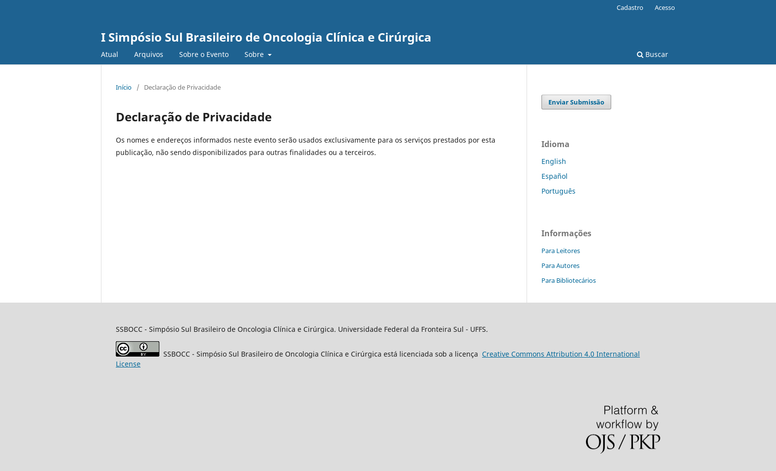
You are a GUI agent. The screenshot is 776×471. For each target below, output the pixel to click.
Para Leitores (560, 250)
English (553, 161)
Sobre (255, 54)
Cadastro (630, 7)
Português (558, 191)
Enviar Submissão (576, 102)
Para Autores (560, 265)
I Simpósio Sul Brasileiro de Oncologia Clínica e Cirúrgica (266, 37)
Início (124, 87)
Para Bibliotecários (568, 280)
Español (554, 176)
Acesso (665, 7)
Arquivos (148, 54)
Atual (109, 54)
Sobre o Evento (204, 54)
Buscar (652, 54)
